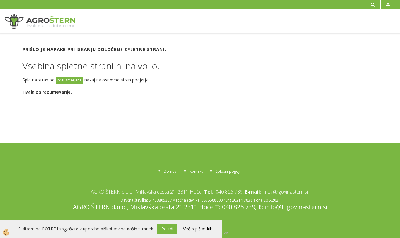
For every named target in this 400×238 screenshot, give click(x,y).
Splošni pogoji (228, 171)
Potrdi (167, 229)
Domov (170, 171)
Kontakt (196, 171)
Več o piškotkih (198, 229)
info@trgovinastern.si (285, 191)
